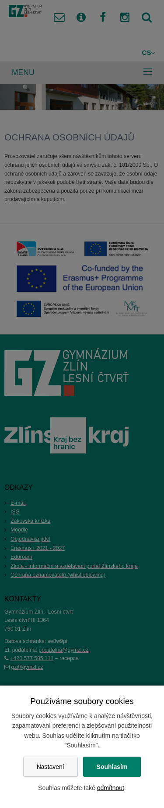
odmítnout (110, 787)
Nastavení (50, 766)
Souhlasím (112, 766)
